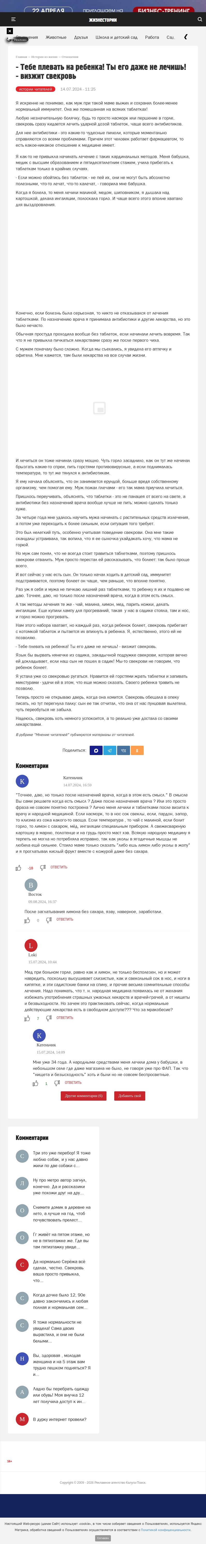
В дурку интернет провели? (59, 1419)
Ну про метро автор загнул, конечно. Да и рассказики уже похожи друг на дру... (60, 1186)
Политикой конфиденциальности (165, 1530)
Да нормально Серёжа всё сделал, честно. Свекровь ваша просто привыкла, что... (59, 1271)
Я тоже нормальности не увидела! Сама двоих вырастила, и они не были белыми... (58, 1331)
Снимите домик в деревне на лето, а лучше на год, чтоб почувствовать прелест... (61, 1213)
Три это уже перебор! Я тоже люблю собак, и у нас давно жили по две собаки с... (61, 1159)
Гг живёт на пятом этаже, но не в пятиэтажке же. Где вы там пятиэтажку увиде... (61, 1241)
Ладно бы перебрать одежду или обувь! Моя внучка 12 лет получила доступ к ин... (61, 1395)
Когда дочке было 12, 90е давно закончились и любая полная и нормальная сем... (60, 1301)
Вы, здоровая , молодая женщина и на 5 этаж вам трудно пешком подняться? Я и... (62, 1365)
